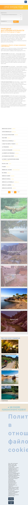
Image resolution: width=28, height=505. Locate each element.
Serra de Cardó (8, 175)
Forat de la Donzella (8, 140)
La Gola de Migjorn (11, 150)
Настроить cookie (11, 503)
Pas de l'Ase (6, 163)
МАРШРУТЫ (14, 319)
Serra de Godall (8, 179)
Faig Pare (6, 137)
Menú (25, 2)
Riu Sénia (6, 172)
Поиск (15, 21)
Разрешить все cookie (11, 499)
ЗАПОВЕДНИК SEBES (14, 274)
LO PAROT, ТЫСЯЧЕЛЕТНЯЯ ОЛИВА (10, 160)
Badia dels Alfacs (8, 128)
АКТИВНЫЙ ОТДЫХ (6, 370)
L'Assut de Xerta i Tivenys (10, 143)
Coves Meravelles (9, 131)
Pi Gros (5, 166)
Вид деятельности (4, 12)
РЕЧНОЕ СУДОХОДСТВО (7, 385)
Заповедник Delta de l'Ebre (14, 229)
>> (18, 192)
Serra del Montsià (9, 188)
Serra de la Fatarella (10, 182)
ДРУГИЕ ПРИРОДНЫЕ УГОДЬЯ (14, 297)
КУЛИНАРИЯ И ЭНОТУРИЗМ (8, 354)
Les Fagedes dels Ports (10, 156)
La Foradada (7, 147)
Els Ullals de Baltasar (10, 134)
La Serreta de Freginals (10, 153)
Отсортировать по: (4, 21)
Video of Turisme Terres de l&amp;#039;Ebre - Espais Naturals (14, 117)
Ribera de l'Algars (11, 169)
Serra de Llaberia (8, 185)
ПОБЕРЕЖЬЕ (4, 400)
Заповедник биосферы (14, 207)
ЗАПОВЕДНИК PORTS (14, 252)
